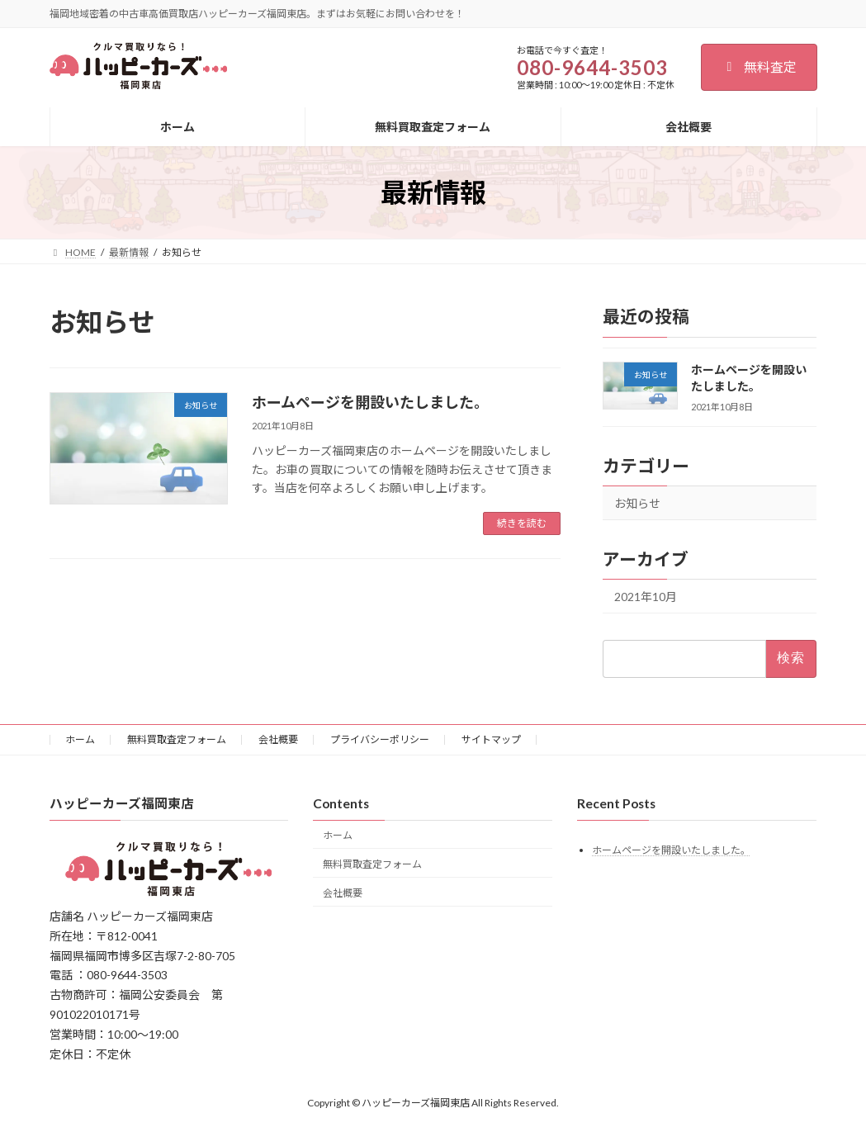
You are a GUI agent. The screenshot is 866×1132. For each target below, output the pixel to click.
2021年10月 (645, 597)
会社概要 (278, 739)
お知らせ (637, 504)
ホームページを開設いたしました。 (370, 402)
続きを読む (522, 523)
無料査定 (759, 66)
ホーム (80, 739)
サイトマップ (491, 739)
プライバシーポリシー (379, 739)
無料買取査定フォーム (176, 739)
